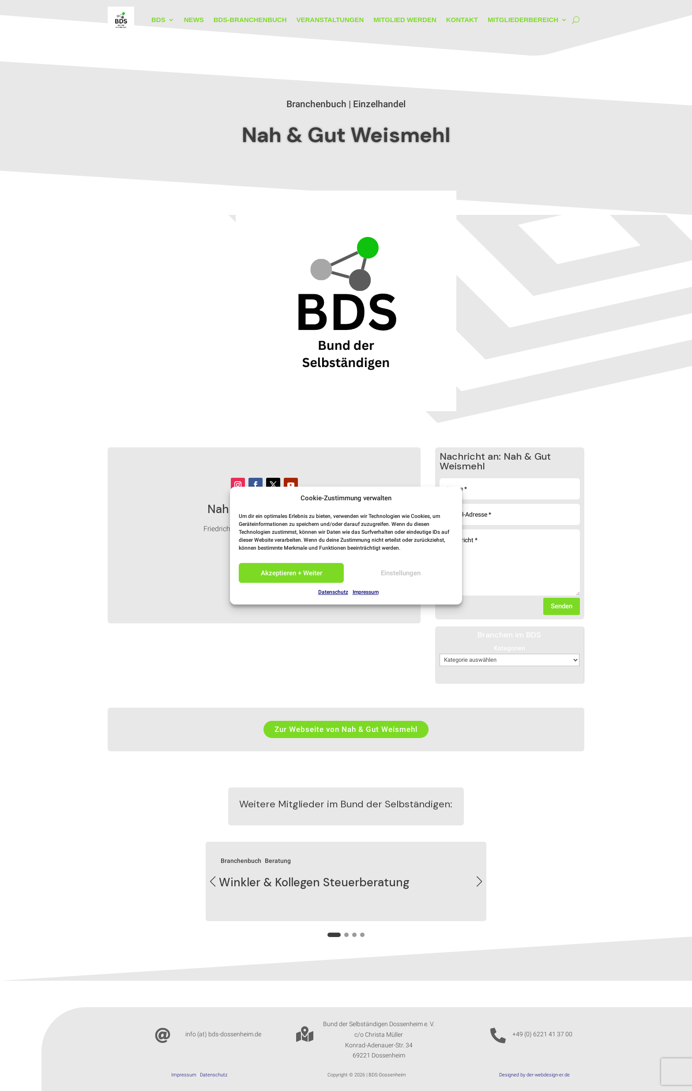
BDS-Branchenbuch (250, 19)
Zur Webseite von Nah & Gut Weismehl (346, 729)
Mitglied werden (404, 19)
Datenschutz (333, 592)
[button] (479, 881)
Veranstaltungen (330, 19)
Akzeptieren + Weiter (291, 573)
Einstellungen (401, 573)
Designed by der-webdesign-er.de (534, 1075)
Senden (561, 606)
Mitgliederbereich (523, 19)
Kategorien (509, 648)
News (194, 19)
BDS (158, 19)
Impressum (366, 592)
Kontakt (462, 19)
